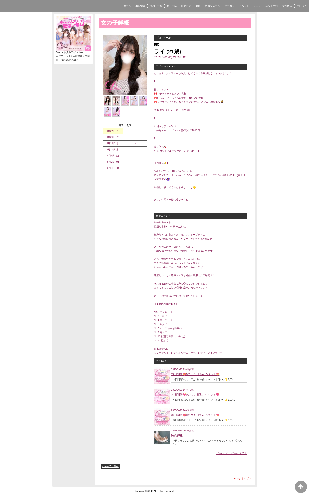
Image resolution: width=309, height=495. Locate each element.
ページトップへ (242, 478)
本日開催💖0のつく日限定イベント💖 (195, 374)
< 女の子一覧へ (110, 466)
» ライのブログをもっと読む (231, 453)
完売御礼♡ (178, 435)
